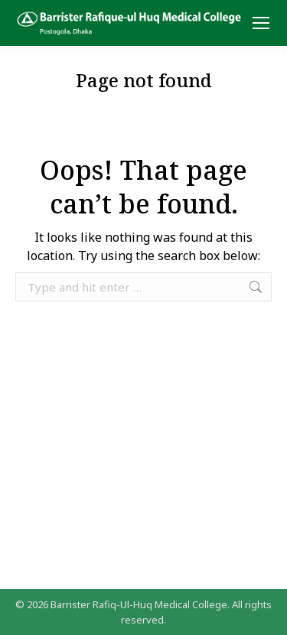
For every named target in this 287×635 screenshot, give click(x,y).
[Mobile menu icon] (261, 23)
